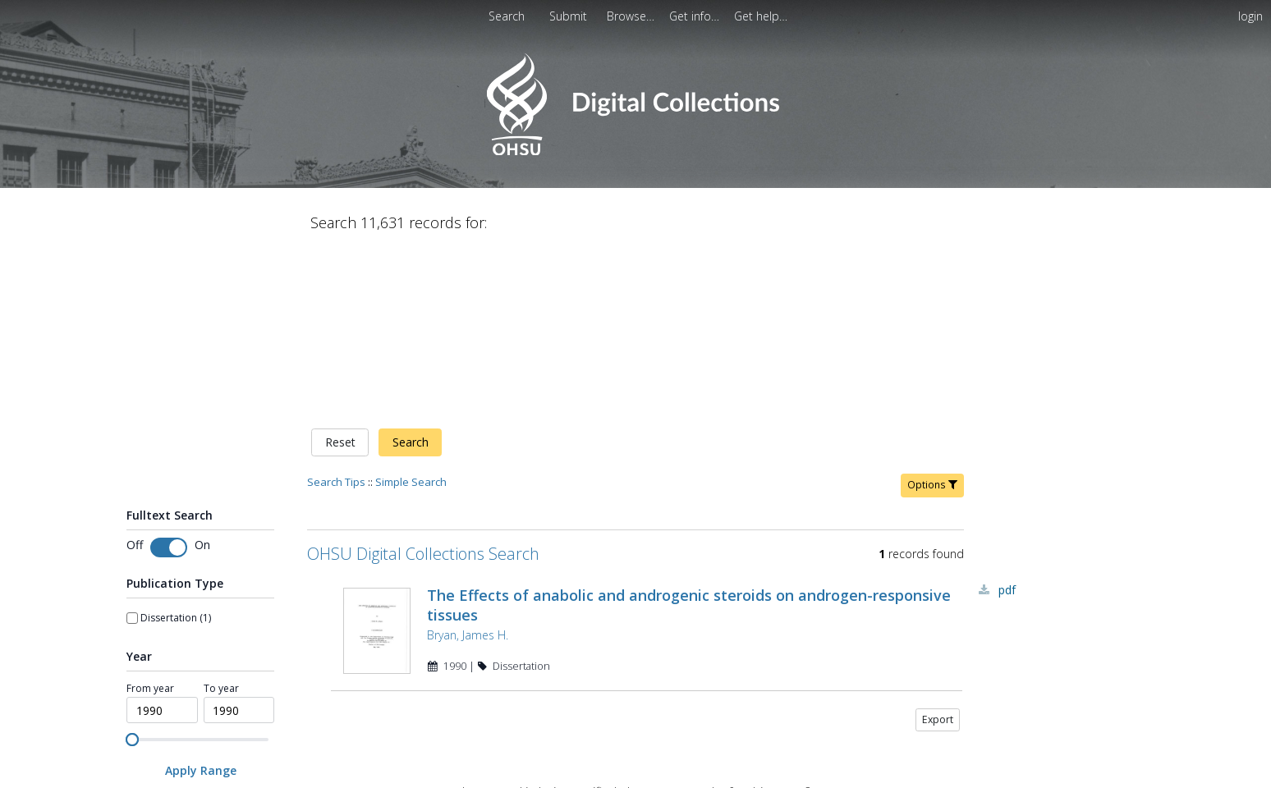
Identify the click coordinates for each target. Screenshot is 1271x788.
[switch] (168, 375)
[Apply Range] (200, 599)
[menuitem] (570, 16)
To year (221, 516)
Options (932, 312)
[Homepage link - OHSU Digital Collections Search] (635, 151)
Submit (569, 16)
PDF (1007, 417)
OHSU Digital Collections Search (423, 381)
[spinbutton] (162, 538)
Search (410, 270)
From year (150, 516)
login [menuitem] (1250, 16)
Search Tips (336, 309)
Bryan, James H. (467, 462)
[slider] (132, 567)
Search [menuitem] (507, 16)
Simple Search (411, 309)
